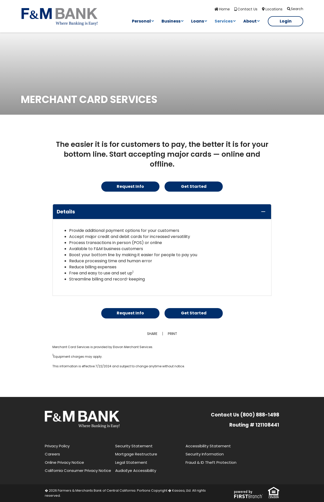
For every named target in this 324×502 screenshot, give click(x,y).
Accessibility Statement (208, 446)
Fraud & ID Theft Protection (211, 462)
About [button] (250, 21)
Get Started (194, 186)
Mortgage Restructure (136, 454)
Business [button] (170, 21)
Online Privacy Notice (64, 462)
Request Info (130, 186)
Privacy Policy (57, 446)
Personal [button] (141, 21)
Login (286, 21)
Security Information (205, 454)
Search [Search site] (297, 8)
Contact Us (247, 9)
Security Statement (134, 446)
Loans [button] (197, 21)
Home (224, 9)
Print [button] (172, 333)
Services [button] (224, 21)
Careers (52, 454)
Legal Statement (131, 462)
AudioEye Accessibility (135, 470)
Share (152, 333)
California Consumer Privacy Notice (78, 470)
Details (66, 211)
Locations (274, 9)
